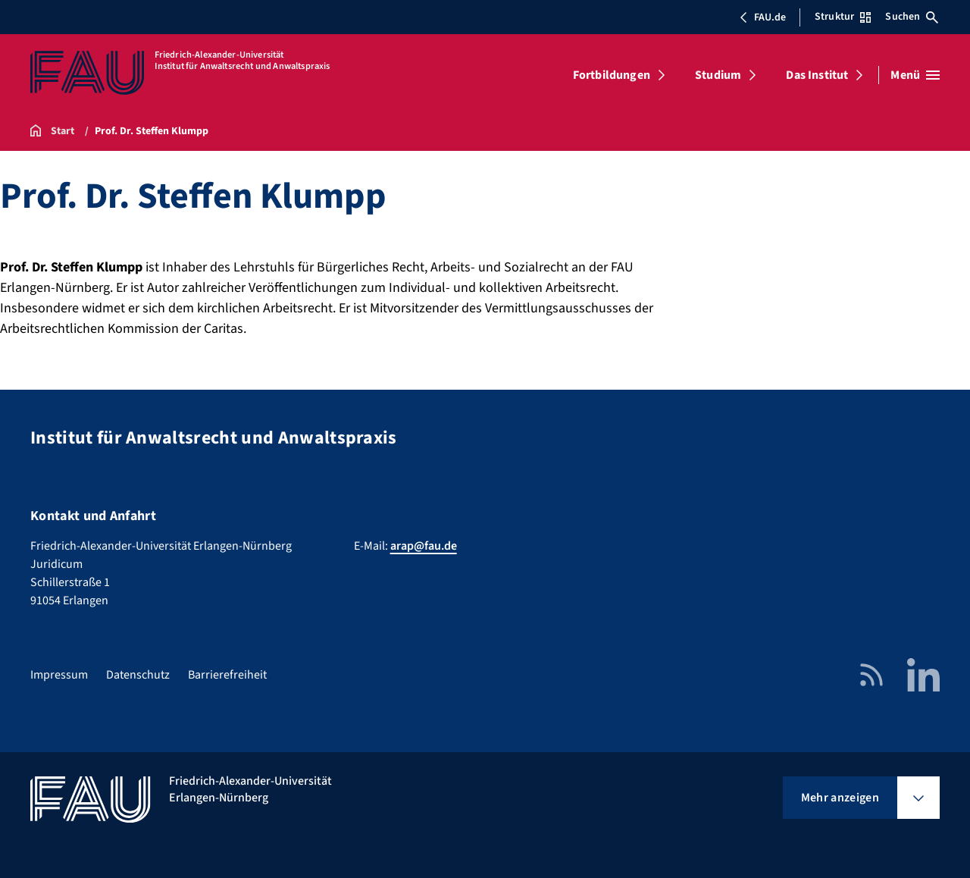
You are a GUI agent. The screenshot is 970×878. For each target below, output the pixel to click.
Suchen (911, 16)
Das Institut (817, 75)
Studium (718, 75)
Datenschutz (138, 674)
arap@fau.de (423, 546)
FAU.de (762, 17)
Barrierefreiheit (227, 674)
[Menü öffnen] (915, 75)
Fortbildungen (611, 75)
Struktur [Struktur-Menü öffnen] (843, 16)
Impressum (59, 674)
